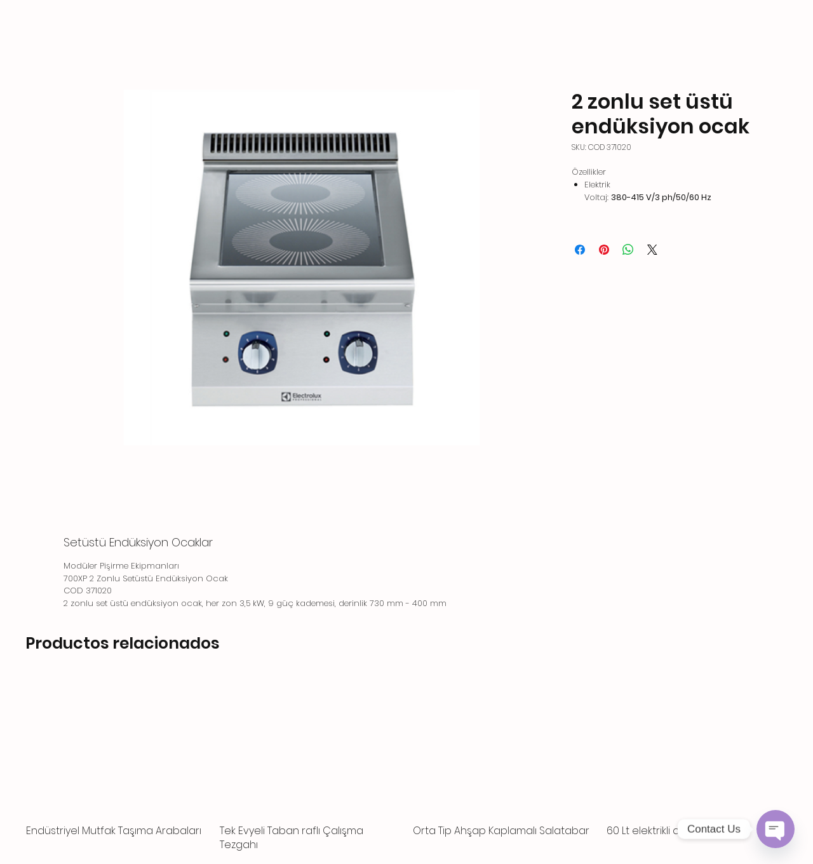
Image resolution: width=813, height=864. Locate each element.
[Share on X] (652, 249)
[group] (406, 765)
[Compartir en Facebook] (580, 249)
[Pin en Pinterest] (604, 249)
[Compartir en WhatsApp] (628, 249)
